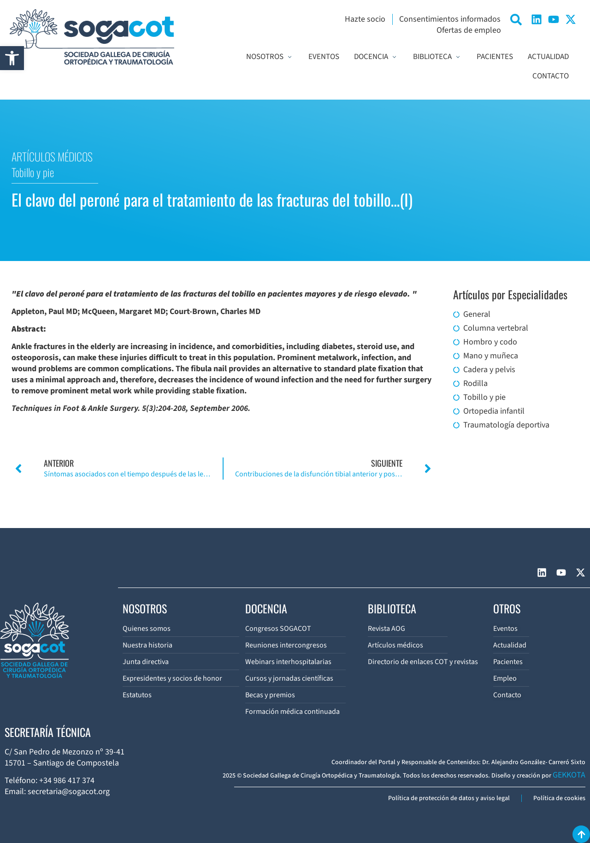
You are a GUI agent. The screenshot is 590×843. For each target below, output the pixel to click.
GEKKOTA (569, 775)
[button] (12, 58)
